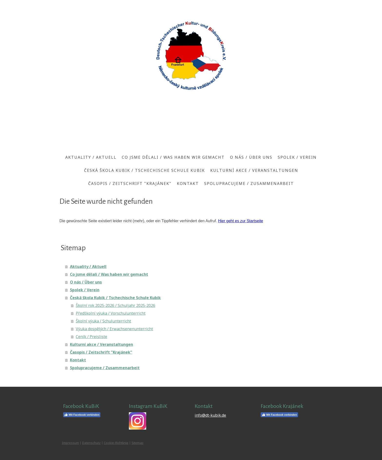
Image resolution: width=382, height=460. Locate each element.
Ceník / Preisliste (91, 336)
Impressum (70, 443)
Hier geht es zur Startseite (240, 221)
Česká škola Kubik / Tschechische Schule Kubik (144, 170)
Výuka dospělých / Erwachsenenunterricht (114, 328)
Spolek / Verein (297, 157)
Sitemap (137, 443)
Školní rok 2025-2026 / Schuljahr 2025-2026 (115, 305)
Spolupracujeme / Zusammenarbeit (249, 183)
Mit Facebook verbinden (81, 415)
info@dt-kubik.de (210, 415)
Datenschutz (91, 443)
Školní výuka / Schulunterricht (103, 321)
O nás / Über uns (251, 157)
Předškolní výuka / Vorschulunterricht (110, 313)
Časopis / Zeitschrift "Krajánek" (130, 183)
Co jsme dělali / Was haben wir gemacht (173, 157)
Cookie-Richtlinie (116, 443)
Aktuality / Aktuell (90, 157)
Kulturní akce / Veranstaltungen (254, 170)
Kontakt (188, 183)
